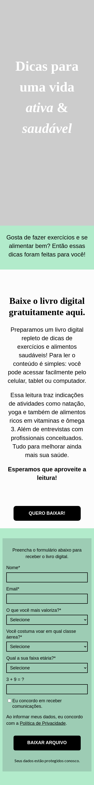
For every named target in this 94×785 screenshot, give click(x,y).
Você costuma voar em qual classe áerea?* (41, 634)
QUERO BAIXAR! (47, 513)
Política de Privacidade (43, 723)
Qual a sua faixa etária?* (31, 658)
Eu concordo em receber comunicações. (35, 703)
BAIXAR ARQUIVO (47, 742)
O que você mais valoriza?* (33, 610)
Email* (12, 588)
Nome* (13, 567)
